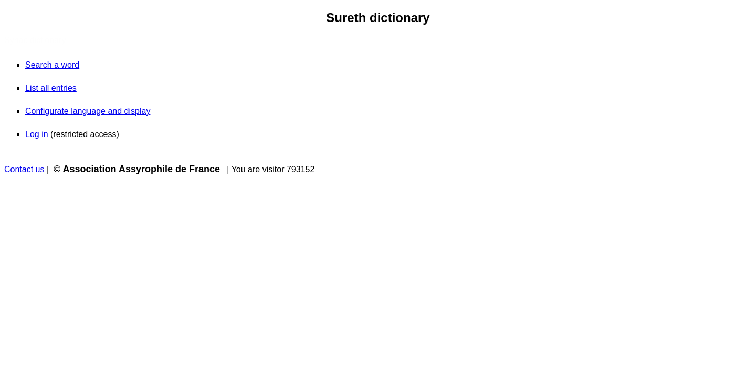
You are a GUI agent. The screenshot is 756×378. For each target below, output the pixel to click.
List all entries (51, 87)
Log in (36, 134)
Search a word (52, 64)
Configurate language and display (87, 111)
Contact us (24, 169)
